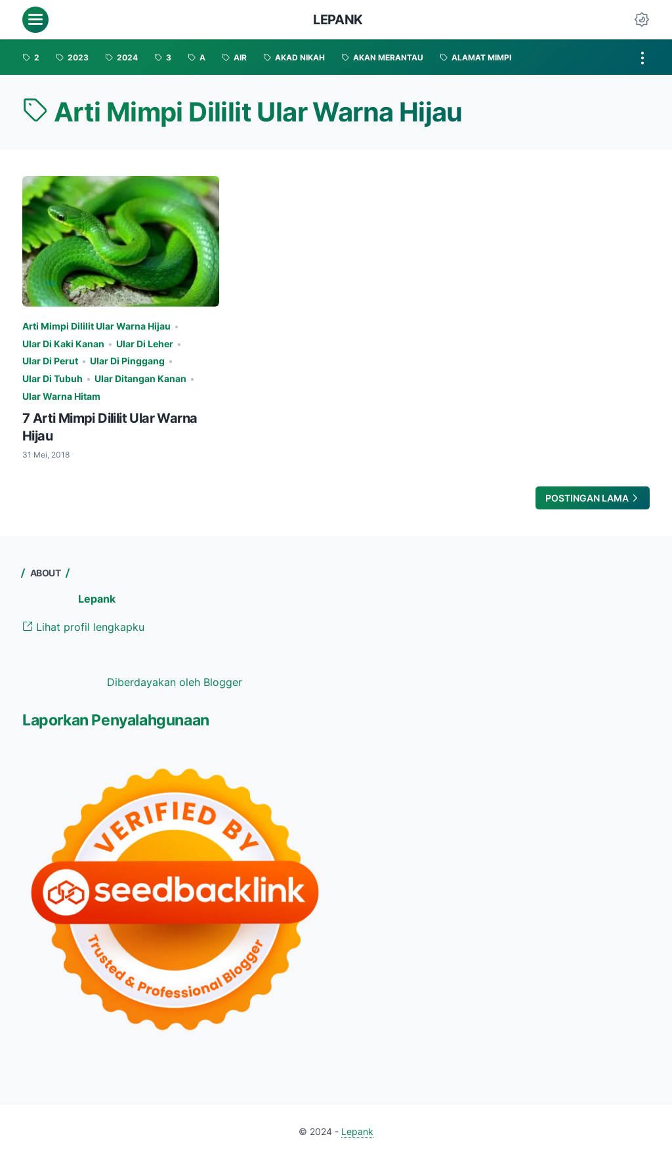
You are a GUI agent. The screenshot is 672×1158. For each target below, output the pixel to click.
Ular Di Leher (144, 343)
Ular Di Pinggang (127, 360)
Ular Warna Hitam (61, 396)
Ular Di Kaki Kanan (63, 343)
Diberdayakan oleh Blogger (174, 682)
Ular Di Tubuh (52, 378)
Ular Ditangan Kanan (140, 378)
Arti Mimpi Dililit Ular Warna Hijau (96, 326)
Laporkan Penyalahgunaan (115, 720)
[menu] (35, 20)
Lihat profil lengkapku (83, 626)
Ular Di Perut (50, 360)
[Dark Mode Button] (642, 20)
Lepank (338, 20)
